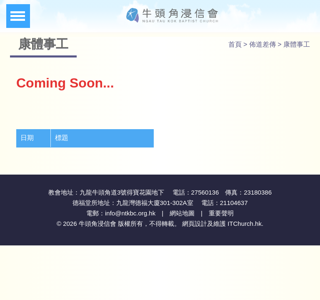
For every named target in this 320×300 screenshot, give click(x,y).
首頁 (235, 44)
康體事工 (296, 44)
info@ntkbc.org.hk (130, 213)
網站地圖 (182, 213)
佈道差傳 (262, 44)
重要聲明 (221, 213)
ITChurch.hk (245, 223)
